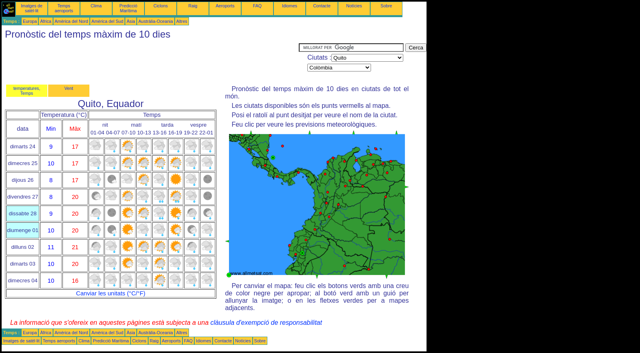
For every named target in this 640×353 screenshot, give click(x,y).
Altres (181, 21)
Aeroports (225, 5)
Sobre (386, 5)
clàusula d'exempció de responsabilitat (266, 322)
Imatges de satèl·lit (31, 8)
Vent (68, 88)
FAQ (257, 5)
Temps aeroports (64, 8)
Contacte (322, 5)
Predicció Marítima (129, 8)
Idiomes (289, 5)
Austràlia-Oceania (155, 21)
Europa (30, 21)
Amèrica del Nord (71, 21)
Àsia (131, 21)
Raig (193, 5)
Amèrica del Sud (107, 21)
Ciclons (160, 5)
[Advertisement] (150, 61)
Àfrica (45, 21)
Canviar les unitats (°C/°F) (110, 293)
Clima (96, 5)
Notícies (354, 5)
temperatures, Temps (26, 91)
